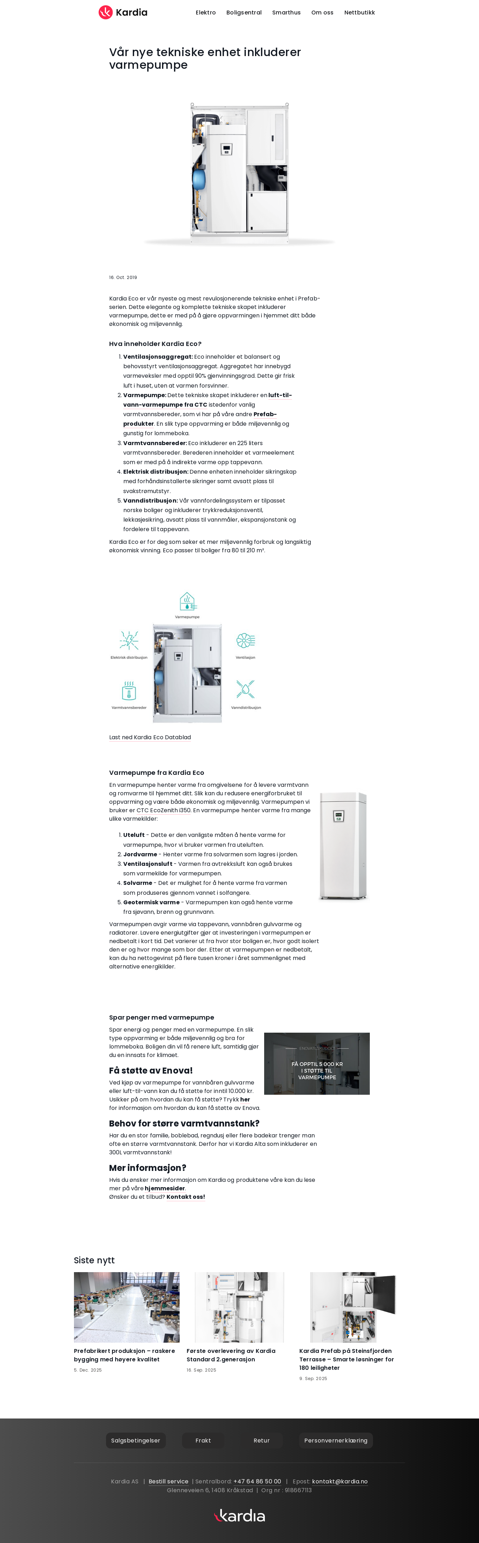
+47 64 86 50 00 (257, 1481)
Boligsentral (244, 12)
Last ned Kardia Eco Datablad (150, 737)
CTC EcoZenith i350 (164, 810)
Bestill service (169, 1481)
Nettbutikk (359, 12)
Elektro (206, 12)
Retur (262, 1440)
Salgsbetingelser (136, 1440)
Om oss (322, 12)
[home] (123, 12)
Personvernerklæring (336, 1440)
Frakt (203, 1440)
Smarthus (286, 12)
